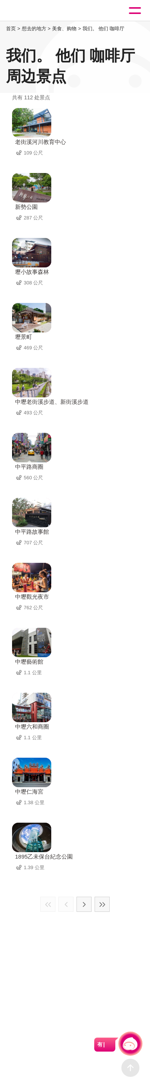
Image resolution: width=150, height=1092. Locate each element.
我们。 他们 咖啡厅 (103, 28)
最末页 (102, 904)
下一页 (84, 904)
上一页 (65, 904)
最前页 (47, 904)
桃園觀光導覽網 (37, 10)
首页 (11, 28)
